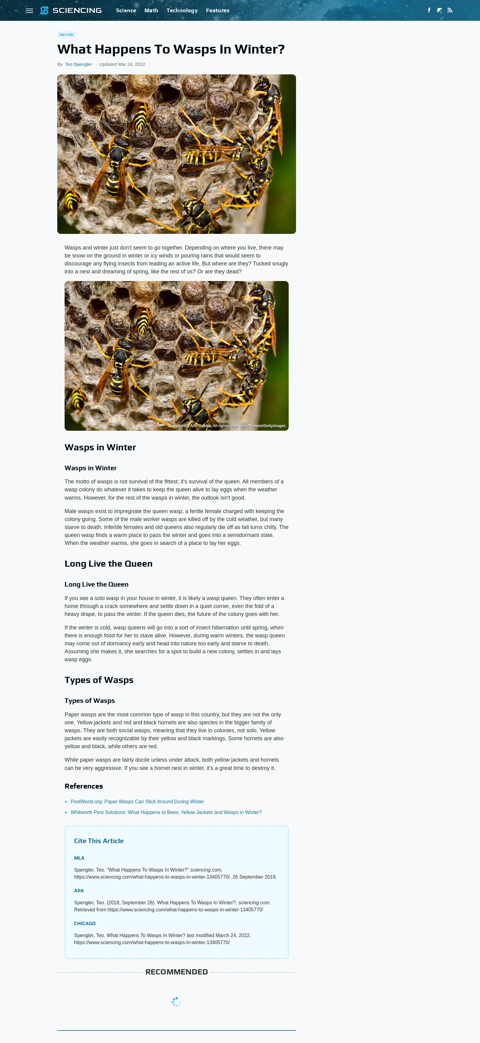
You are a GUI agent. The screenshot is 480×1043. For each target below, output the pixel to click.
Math (151, 10)
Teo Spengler (78, 64)
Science (126, 10)
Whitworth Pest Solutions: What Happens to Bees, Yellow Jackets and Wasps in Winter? (166, 812)
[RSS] (450, 10)
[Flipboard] (439, 10)
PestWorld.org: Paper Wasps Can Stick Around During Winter (137, 801)
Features (218, 10)
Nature (66, 34)
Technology (182, 10)
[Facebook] (429, 10)
